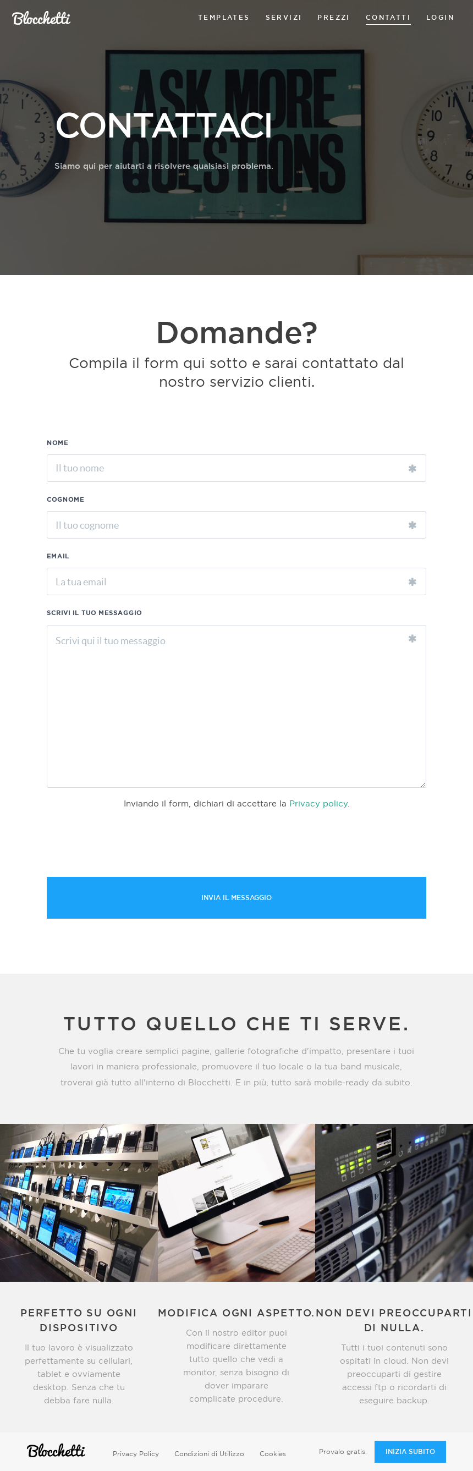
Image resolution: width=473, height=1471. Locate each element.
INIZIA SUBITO (410, 1451)
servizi (284, 17)
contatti (388, 17)
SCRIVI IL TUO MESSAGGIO (94, 613)
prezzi (333, 17)
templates (224, 17)
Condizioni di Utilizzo (209, 1454)
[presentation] (130, 844)
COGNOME (65, 500)
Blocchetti (41, 18)
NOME (57, 443)
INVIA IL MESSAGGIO (236, 897)
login (440, 17)
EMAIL (58, 556)
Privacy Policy (136, 1454)
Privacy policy (318, 804)
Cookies (273, 1454)
